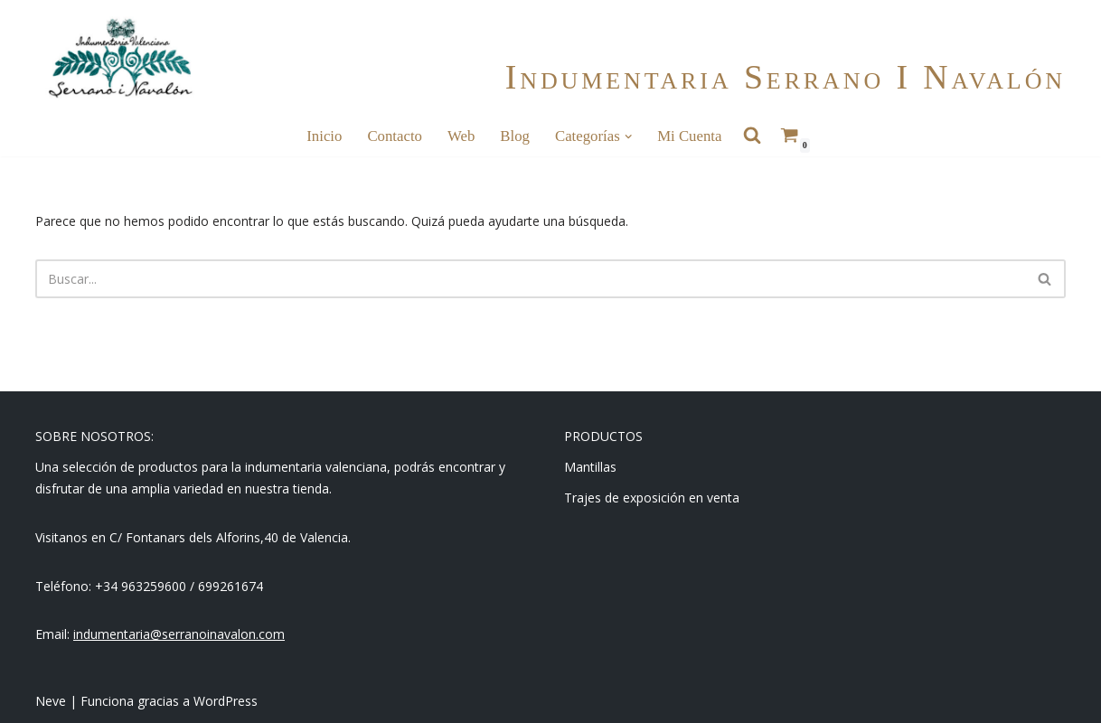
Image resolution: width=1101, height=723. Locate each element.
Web (461, 136)
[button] (628, 136)
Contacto (394, 136)
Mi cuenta (689, 136)
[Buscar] (530, 278)
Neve (50, 700)
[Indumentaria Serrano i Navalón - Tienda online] (119, 58)
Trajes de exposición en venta (651, 497)
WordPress (225, 700)
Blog (515, 136)
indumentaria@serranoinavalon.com (179, 634)
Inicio (324, 136)
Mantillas (590, 466)
